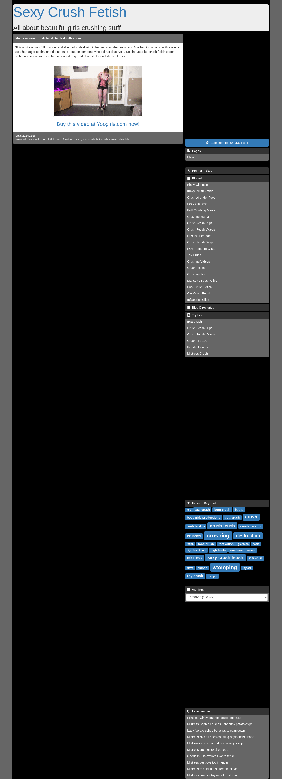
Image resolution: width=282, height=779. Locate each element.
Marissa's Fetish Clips (202, 280)
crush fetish (47, 139)
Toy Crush (194, 255)
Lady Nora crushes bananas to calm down (216, 730)
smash (202, 568)
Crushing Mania (198, 216)
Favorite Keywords (202, 503)
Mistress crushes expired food (207, 749)
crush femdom (64, 139)
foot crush (226, 544)
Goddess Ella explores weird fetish (211, 756)
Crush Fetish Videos (201, 229)
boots (239, 509)
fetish (190, 544)
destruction (248, 535)
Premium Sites (199, 170)
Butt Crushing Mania (201, 210)
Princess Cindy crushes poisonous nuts (214, 717)
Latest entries (199, 711)
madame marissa (242, 550)
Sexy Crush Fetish (70, 12)
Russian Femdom (199, 236)
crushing (218, 535)
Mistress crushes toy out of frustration (213, 775)
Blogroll (194, 178)
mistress (194, 558)
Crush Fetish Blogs (200, 242)
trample (212, 576)
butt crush (102, 139)
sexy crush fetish (119, 139)
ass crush (34, 139)
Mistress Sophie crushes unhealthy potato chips (220, 724)
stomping (225, 567)
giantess (243, 544)
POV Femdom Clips (201, 248)
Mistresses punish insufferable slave (212, 769)
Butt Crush (194, 321)
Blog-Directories (200, 307)
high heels (218, 550)
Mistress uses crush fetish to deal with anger (48, 38)
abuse (77, 139)
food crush (206, 544)
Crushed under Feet (201, 197)
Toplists (194, 315)
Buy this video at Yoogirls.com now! (98, 124)
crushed (194, 536)
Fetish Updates (197, 347)
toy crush (195, 576)
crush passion (250, 526)
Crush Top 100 (197, 341)
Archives (195, 589)
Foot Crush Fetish (199, 287)
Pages (194, 151)
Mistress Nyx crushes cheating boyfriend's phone (220, 737)
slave (190, 568)
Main (190, 157)
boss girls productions (203, 517)
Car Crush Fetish (199, 293)
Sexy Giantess (197, 204)
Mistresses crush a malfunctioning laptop (215, 743)
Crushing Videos (198, 261)
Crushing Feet (197, 274)
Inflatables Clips (198, 300)
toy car (247, 568)
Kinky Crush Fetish (200, 191)
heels (256, 544)
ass (189, 509)
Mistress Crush (197, 353)
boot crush (89, 139)
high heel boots (196, 550)
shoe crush (255, 558)
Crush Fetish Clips (199, 223)
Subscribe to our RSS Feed (227, 143)
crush (251, 516)
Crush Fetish (196, 268)
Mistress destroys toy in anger (207, 762)
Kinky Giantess (197, 184)
